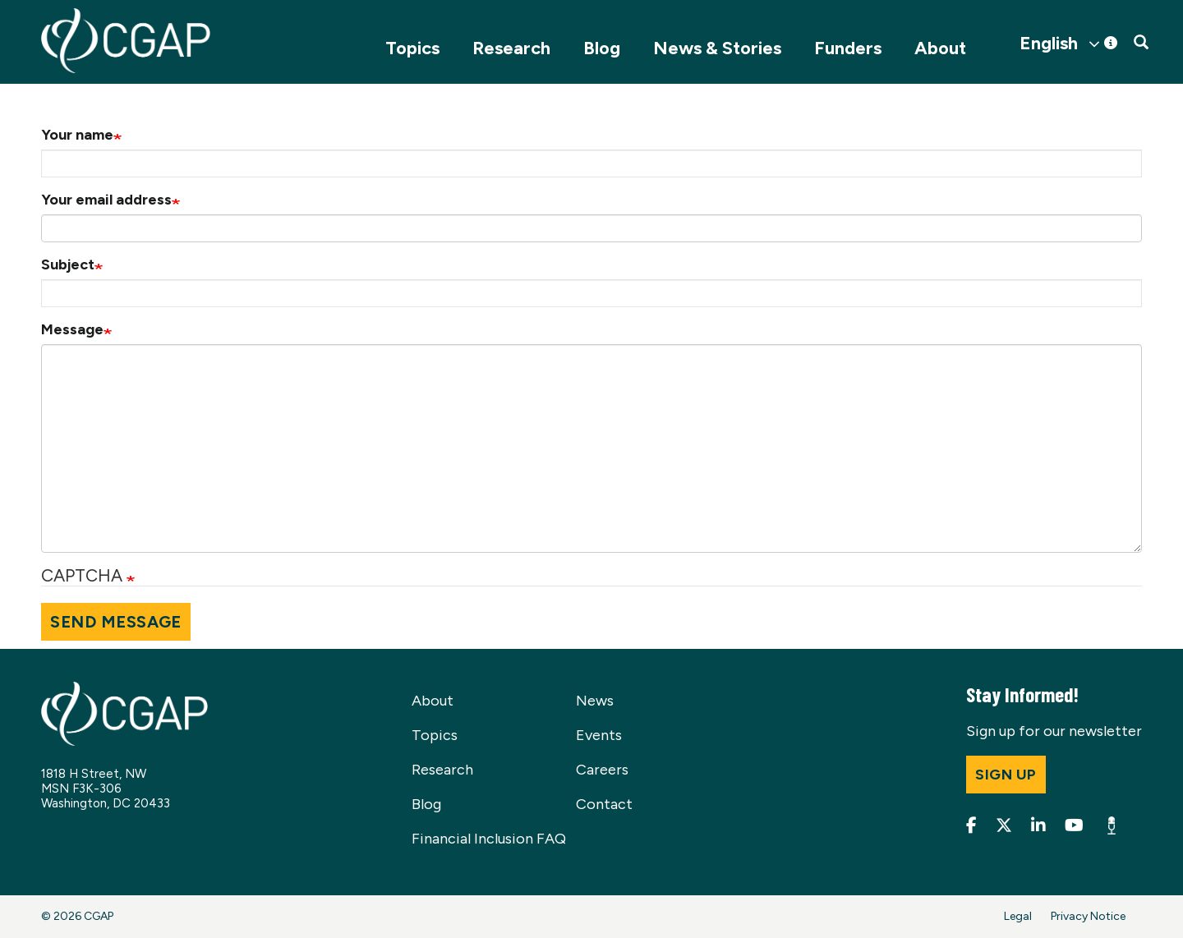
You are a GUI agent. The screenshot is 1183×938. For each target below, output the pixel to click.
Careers (602, 770)
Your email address (106, 200)
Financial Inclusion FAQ (489, 839)
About (940, 48)
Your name (77, 135)
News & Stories (717, 48)
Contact (604, 804)
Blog (601, 48)
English (1049, 43)
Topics (412, 48)
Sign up (1006, 775)
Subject (67, 264)
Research (511, 48)
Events (599, 735)
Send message (116, 622)
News (595, 701)
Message (72, 329)
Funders (847, 48)
